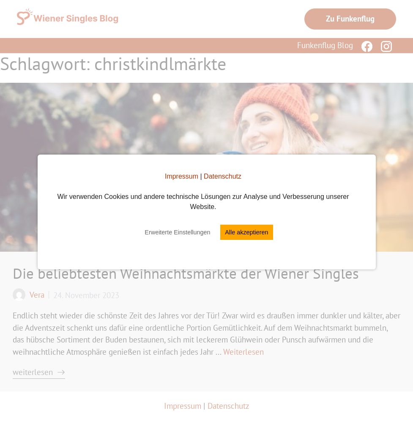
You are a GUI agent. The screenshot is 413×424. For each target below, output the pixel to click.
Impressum (181, 176)
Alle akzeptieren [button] (246, 232)
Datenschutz (222, 176)
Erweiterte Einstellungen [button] (177, 232)
